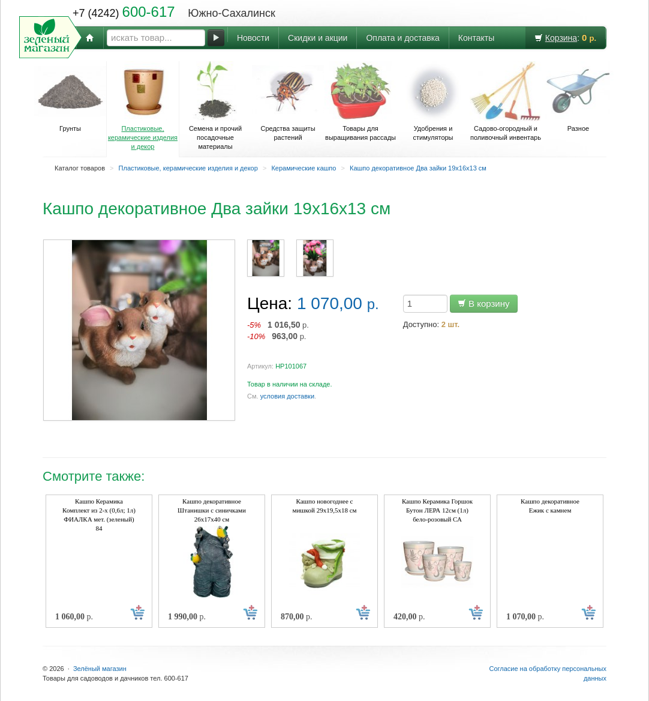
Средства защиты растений (288, 101)
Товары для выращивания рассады (360, 101)
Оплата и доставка (402, 38)
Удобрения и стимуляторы (433, 101)
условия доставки (287, 396)
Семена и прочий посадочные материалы (215, 105)
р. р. (278, 330)
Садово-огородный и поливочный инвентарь (506, 101)
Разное (578, 96)
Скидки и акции (317, 38)
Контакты (476, 38)
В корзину (484, 303)
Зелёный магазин (100, 668)
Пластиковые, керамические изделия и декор (143, 105)
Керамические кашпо (303, 168)
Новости (253, 38)
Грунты (70, 96)
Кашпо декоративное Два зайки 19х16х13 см (418, 168)
